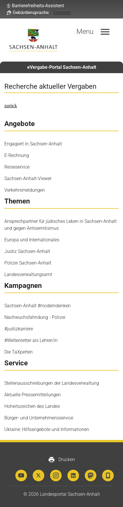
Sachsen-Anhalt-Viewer (28, 178)
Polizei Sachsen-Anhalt (27, 263)
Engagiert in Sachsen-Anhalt (33, 144)
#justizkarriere (18, 329)
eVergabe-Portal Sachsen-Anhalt (61, 67)
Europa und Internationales (31, 240)
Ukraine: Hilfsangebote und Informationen (46, 429)
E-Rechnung (16, 155)
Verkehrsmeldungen (24, 190)
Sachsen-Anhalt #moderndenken (37, 305)
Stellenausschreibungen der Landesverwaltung (51, 383)
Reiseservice (17, 167)
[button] (35, 5)
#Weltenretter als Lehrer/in (31, 340)
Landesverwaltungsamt (28, 274)
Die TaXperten (18, 352)
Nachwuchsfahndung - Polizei (34, 317)
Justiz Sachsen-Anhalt (27, 251)
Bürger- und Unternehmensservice (38, 418)
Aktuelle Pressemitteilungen (32, 394)
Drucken (61, 459)
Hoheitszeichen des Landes (32, 406)
